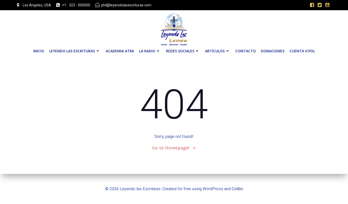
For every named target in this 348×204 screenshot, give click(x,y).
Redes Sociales (183, 51)
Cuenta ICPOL (302, 51)
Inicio (38, 51)
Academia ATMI (120, 51)
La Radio (150, 51)
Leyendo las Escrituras (75, 51)
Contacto (245, 51)
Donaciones (272, 51)
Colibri (237, 188)
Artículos (217, 51)
